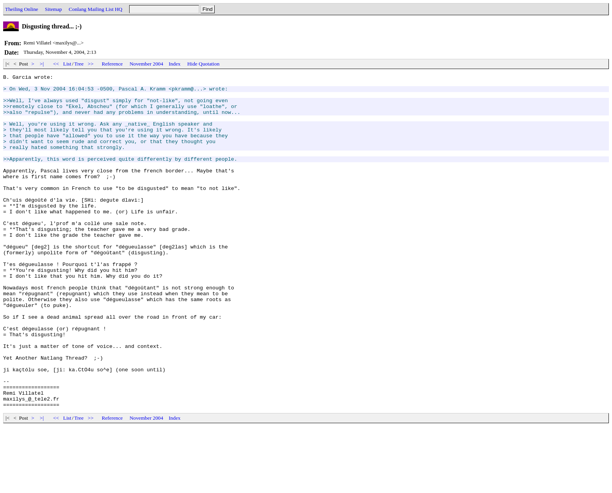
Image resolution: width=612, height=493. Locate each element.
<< (56, 64)
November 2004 (146, 64)
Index (174, 64)
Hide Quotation (203, 64)
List (67, 64)
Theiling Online (21, 9)
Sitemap (53, 9)
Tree (79, 64)
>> (91, 64)
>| (42, 64)
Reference (112, 64)
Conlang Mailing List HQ (95, 9)
